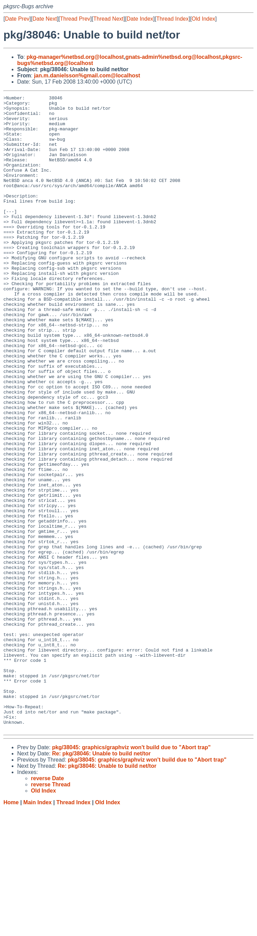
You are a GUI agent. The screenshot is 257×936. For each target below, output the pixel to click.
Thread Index (172, 19)
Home (11, 929)
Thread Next (108, 19)
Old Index (203, 19)
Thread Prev (75, 19)
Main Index (37, 929)
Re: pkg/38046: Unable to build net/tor (101, 880)
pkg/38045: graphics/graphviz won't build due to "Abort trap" (131, 874)
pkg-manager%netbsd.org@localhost (75, 57)
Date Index (139, 19)
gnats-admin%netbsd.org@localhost (173, 57)
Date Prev (17, 19)
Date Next (44, 19)
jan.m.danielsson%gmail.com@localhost (87, 75)
